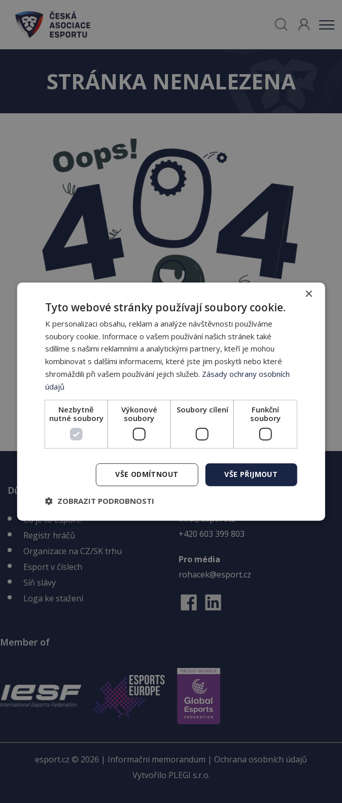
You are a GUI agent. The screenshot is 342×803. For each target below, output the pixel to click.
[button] (99, 500)
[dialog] (171, 401)
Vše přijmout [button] (251, 474)
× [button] (308, 294)
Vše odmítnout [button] (146, 474)
